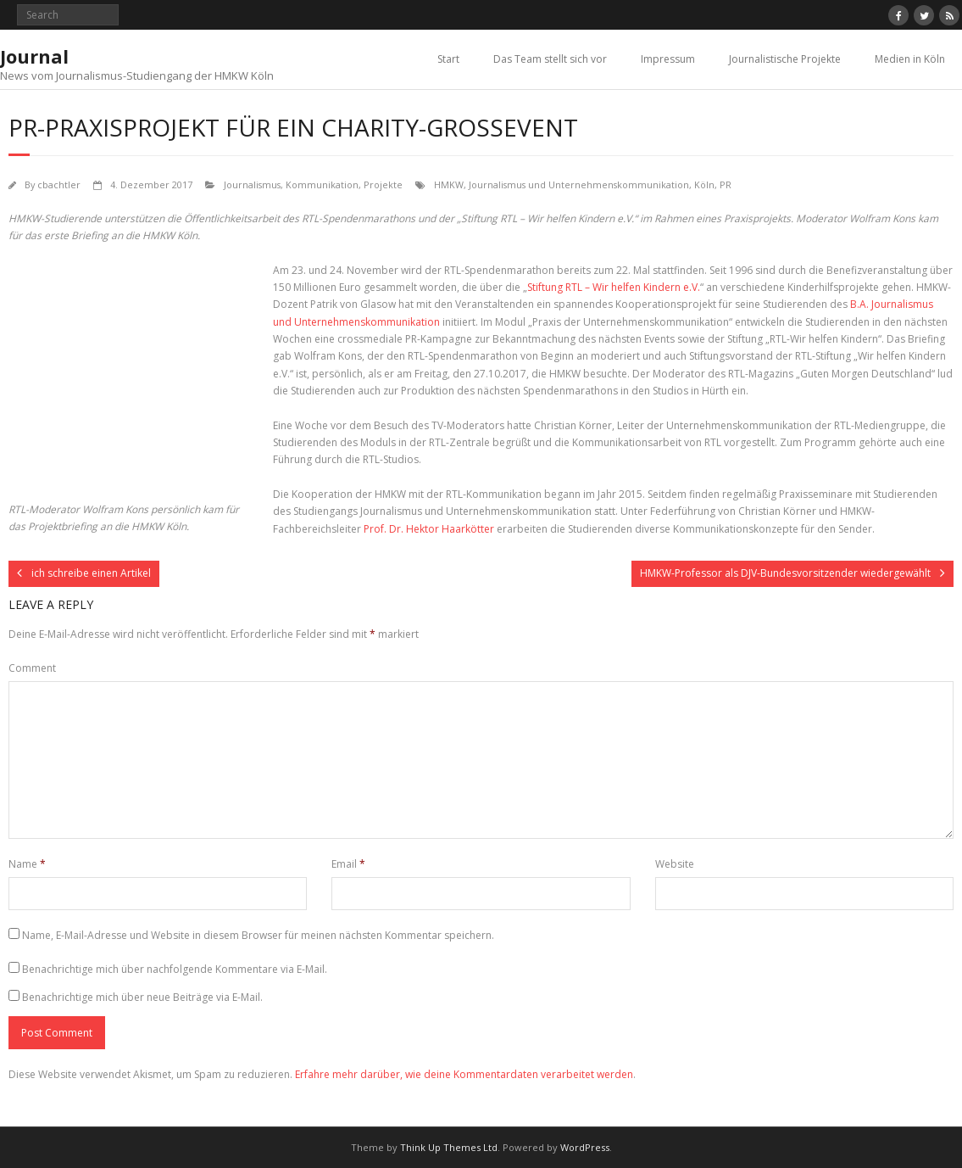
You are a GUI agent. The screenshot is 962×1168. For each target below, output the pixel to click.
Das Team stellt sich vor (550, 59)
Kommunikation (322, 184)
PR (725, 184)
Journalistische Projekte (785, 59)
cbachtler (59, 184)
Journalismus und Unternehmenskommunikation (579, 184)
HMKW (449, 184)
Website (674, 864)
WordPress (584, 1147)
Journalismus (252, 184)
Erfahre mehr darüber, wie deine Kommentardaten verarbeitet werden (464, 1074)
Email (348, 864)
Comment (32, 668)
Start (448, 59)
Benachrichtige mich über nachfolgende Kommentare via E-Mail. (174, 969)
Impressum (668, 59)
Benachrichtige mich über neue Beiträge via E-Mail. (142, 997)
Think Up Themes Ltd (449, 1147)
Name (27, 864)
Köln (704, 184)
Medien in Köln (910, 59)
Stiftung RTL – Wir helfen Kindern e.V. (613, 287)
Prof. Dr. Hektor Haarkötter (429, 529)
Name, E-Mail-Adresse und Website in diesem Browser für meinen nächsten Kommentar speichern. (258, 935)
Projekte (383, 184)
